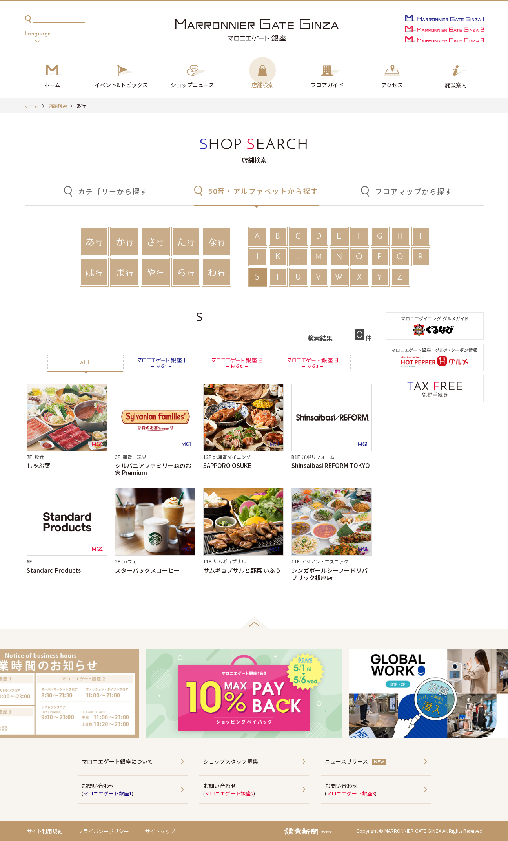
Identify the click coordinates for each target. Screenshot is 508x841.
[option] (254, 693)
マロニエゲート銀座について (117, 761)
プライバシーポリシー (103, 831)
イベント (121, 85)
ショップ (192, 85)
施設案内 (456, 85)
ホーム (52, 85)
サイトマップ (160, 831)
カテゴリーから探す (113, 191)
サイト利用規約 (44, 831)
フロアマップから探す (414, 191)
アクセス (392, 85)
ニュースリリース (346, 761)
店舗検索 (262, 85)
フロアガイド (327, 85)
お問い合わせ (135, 790)
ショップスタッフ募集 (230, 761)
